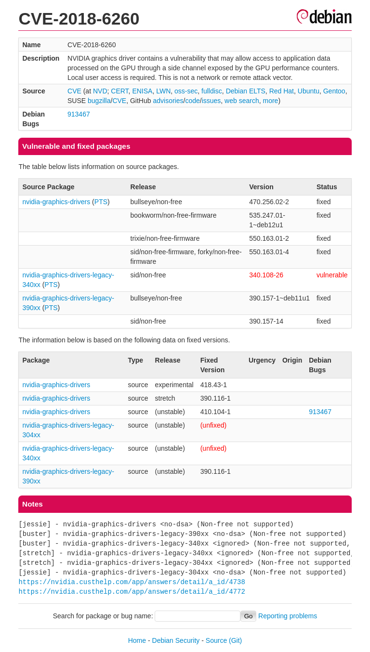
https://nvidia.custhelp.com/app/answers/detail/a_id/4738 (131, 582)
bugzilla (99, 100)
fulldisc (211, 91)
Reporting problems (287, 616)
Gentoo (334, 91)
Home (137, 640)
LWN (163, 91)
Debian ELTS (245, 91)
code (192, 100)
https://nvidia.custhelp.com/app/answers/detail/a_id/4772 (131, 591)
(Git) (235, 640)
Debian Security (176, 640)
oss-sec (186, 91)
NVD (100, 91)
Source (216, 640)
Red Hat (281, 91)
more (270, 100)
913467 (78, 114)
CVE (74, 91)
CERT (119, 91)
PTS (100, 202)
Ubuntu (308, 91)
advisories (168, 100)
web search (242, 100)
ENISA (142, 91)
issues (211, 100)
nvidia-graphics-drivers (56, 202)
